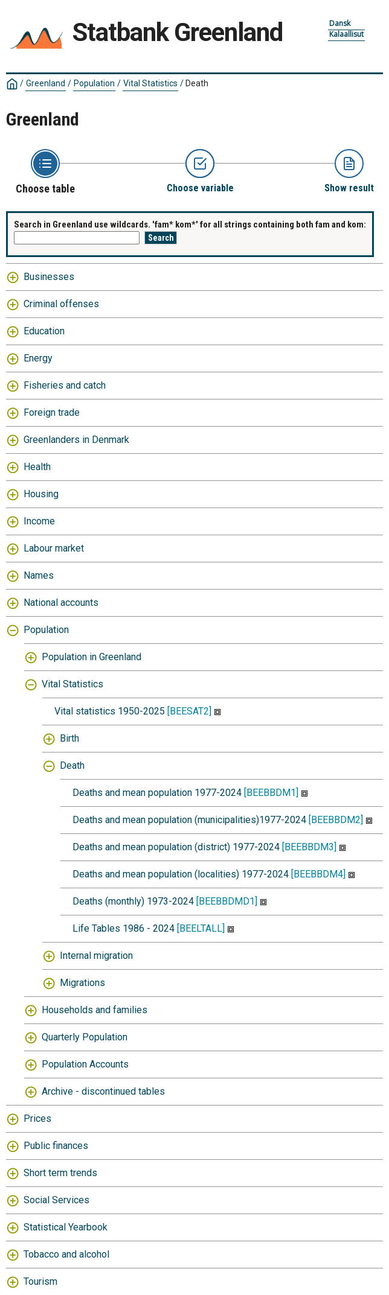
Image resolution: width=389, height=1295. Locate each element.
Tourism (40, 1281)
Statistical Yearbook (66, 1227)
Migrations (82, 982)
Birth (69, 738)
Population (94, 83)
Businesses (49, 276)
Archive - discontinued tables (103, 1091)
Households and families (94, 1010)
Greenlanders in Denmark (76, 439)
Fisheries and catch (65, 385)
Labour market (54, 548)
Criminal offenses (61, 304)
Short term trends (60, 1173)
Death (196, 83)
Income (39, 521)
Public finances (56, 1145)
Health (37, 466)
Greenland (45, 83)
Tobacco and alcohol (66, 1254)
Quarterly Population (84, 1037)
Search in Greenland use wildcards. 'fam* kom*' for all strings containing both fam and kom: (190, 224)
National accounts (61, 602)
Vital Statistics (150, 83)
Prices (37, 1118)
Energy (38, 358)
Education (44, 331)
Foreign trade (52, 412)
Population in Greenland (91, 657)
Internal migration (96, 955)
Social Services (56, 1200)
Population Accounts (85, 1064)
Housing (41, 494)
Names (39, 575)
